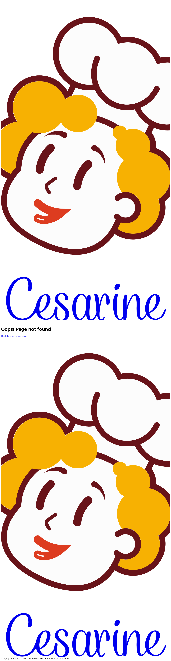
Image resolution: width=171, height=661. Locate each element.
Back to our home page (14, 336)
